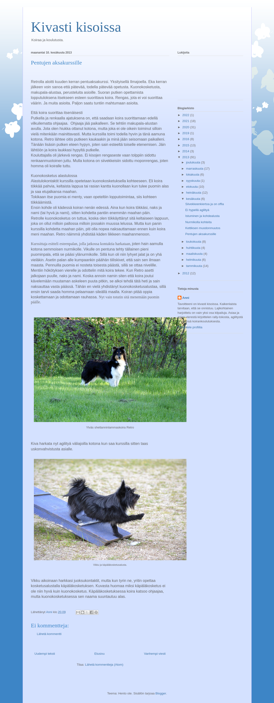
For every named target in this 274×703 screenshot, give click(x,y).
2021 (186, 121)
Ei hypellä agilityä (197, 210)
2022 (186, 115)
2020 (186, 127)
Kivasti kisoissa (76, 27)
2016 (186, 139)
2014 (186, 151)
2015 (186, 145)
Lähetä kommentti (49, 634)
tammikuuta (194, 266)
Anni (185, 298)
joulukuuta (193, 162)
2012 (186, 273)
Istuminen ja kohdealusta (202, 216)
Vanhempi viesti (155, 653)
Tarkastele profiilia (190, 327)
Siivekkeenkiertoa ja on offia (204, 204)
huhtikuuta (193, 248)
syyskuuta (193, 180)
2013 (186, 157)
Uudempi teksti (45, 653)
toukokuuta (194, 241)
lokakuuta (193, 174)
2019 (186, 133)
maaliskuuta (194, 254)
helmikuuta (194, 259)
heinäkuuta (194, 192)
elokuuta (192, 186)
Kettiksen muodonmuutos (202, 228)
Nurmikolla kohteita (198, 222)
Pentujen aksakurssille (200, 234)
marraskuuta (195, 168)
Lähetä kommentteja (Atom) (104, 664)
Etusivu (99, 653)
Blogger (160, 693)
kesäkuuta (193, 199)
